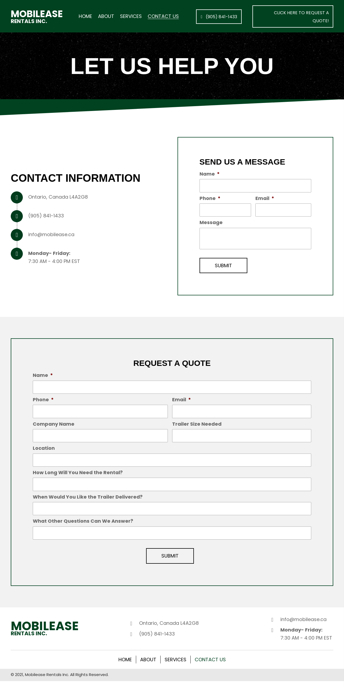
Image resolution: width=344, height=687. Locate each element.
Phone (210, 199)
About (148, 665)
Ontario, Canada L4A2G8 (58, 197)
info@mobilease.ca (51, 235)
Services (175, 665)
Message (211, 224)
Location (44, 451)
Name (210, 174)
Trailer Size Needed (197, 426)
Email (264, 199)
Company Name (53, 426)
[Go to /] (37, 16)
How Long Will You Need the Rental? (78, 476)
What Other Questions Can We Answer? (83, 526)
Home (125, 665)
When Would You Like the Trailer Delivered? (88, 501)
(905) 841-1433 (46, 216)
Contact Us (210, 665)
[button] (219, 16)
